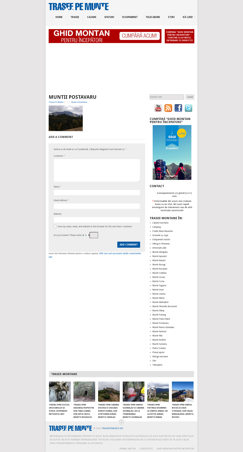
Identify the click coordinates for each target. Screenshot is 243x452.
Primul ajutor (158, 352)
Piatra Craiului (159, 348)
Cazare (91, 17)
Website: (58, 214)
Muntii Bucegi (158, 264)
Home (58, 17)
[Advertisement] (121, 67)
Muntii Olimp (158, 310)
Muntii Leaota (158, 294)
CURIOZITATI (146, 448)
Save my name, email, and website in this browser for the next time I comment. (95, 226)
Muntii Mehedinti (160, 302)
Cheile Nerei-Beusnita (162, 231)
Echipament (130, 17)
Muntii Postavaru (160, 323)
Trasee (75, 17)
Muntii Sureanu (159, 344)
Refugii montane (160, 356)
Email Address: (61, 200)
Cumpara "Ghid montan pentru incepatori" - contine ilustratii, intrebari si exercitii (179, 36)
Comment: (59, 155)
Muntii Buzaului (159, 268)
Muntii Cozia (158, 281)
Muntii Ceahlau (159, 273)
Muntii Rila (157, 335)
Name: (57, 186)
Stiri (171, 17)
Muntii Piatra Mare (161, 319)
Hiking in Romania (161, 243)
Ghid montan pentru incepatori (175, 448)
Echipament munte (161, 239)
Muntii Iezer (158, 289)
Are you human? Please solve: (76, 235)
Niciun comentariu (79, 102)
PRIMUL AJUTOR (127, 448)
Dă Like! (188, 17)
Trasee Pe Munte (56, 102)
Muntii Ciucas (158, 277)
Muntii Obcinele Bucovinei (164, 306)
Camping (156, 227)
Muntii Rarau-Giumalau (163, 327)
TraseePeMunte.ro (112, 428)
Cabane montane (160, 223)
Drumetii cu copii (160, 235)
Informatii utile (159, 248)
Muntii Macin (158, 298)
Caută (190, 97)
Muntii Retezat (159, 331)
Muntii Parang (159, 314)
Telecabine (153, 17)
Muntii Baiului (158, 260)
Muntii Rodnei (159, 340)
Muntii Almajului (160, 252)
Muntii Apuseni (159, 256)
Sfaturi (109, 17)
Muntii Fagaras (159, 285)
